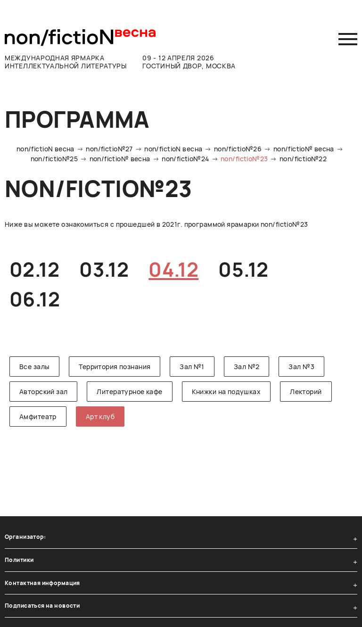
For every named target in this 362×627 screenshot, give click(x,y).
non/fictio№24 (185, 158)
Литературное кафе (129, 391)
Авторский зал (43, 391)
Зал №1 (192, 366)
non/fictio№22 (303, 158)
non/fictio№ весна (303, 148)
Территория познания (114, 366)
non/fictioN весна (45, 148)
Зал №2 (247, 366)
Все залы (34, 366)
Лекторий (305, 391)
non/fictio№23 (244, 158)
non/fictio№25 (54, 158)
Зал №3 (301, 366)
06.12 (34, 299)
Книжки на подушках (226, 391)
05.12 (243, 269)
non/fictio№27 (109, 148)
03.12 (104, 269)
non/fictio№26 (238, 148)
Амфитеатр (38, 416)
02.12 (34, 269)
